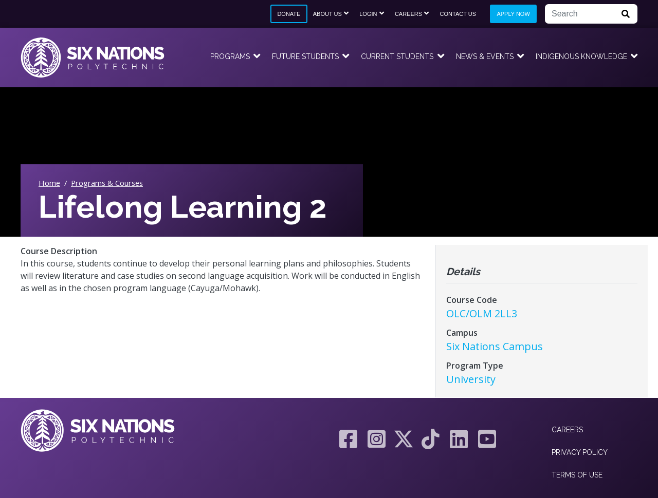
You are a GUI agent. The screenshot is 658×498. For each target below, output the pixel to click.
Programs (230, 56)
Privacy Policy (580, 452)
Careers (408, 14)
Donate (288, 14)
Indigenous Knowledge (581, 56)
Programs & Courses (107, 183)
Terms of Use (577, 475)
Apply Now (513, 14)
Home (49, 183)
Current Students (397, 56)
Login (368, 14)
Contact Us (458, 14)
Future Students (305, 56)
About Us (327, 14)
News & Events (485, 56)
